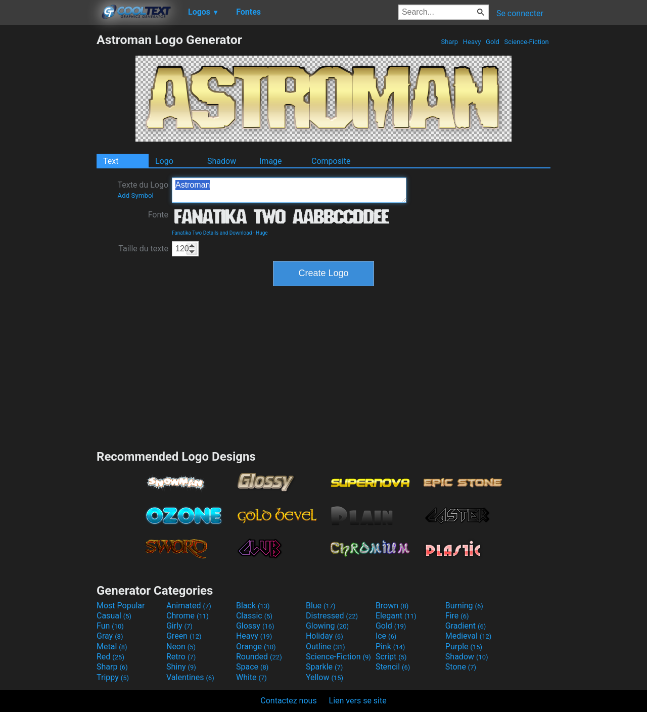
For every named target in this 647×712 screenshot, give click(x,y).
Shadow (221, 161)
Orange (256, 646)
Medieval (468, 636)
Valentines (190, 677)
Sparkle (324, 667)
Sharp (449, 42)
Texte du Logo (142, 189)
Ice (386, 636)
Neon (181, 646)
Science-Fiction (526, 42)
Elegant (396, 615)
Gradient (465, 626)
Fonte (158, 214)
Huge (262, 233)
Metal (112, 646)
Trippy (113, 677)
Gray (110, 636)
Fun (110, 626)
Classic (254, 615)
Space (252, 667)
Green (184, 636)
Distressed (332, 615)
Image (270, 161)
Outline (325, 646)
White (251, 677)
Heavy (472, 42)
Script (391, 656)
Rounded (259, 656)
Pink (390, 646)
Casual (114, 615)
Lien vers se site (358, 700)
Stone (460, 667)
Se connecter (519, 13)
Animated (188, 605)
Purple (463, 646)
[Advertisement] (48, 184)
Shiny (181, 667)
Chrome (187, 615)
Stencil (393, 667)
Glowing (327, 626)
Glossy (255, 626)
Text (110, 161)
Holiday (324, 636)
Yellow (324, 677)
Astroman (289, 190)
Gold (492, 42)
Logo (164, 161)
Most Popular (121, 605)
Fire (457, 615)
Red (110, 656)
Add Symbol (135, 195)
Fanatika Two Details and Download (212, 233)
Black (253, 605)
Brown (392, 605)
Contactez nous (288, 700)
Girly (179, 626)
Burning (464, 605)
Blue (321, 605)
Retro (181, 656)
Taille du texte (143, 248)
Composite (331, 161)
